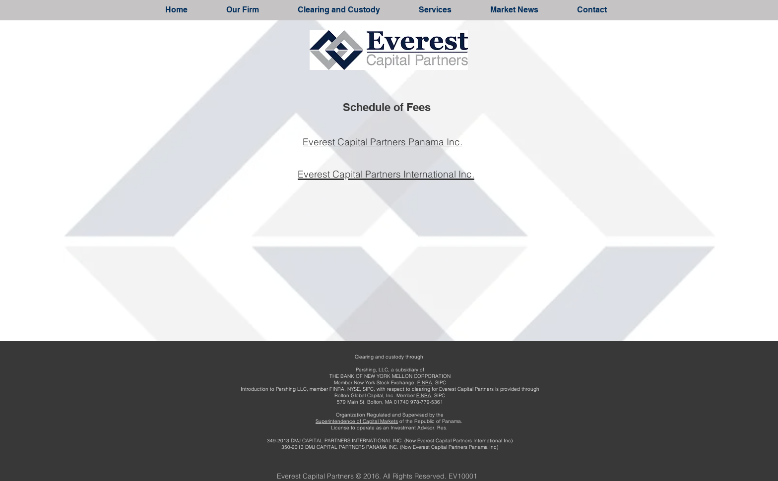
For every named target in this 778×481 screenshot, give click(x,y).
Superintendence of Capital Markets (357, 421)
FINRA (424, 382)
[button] (242, 9)
